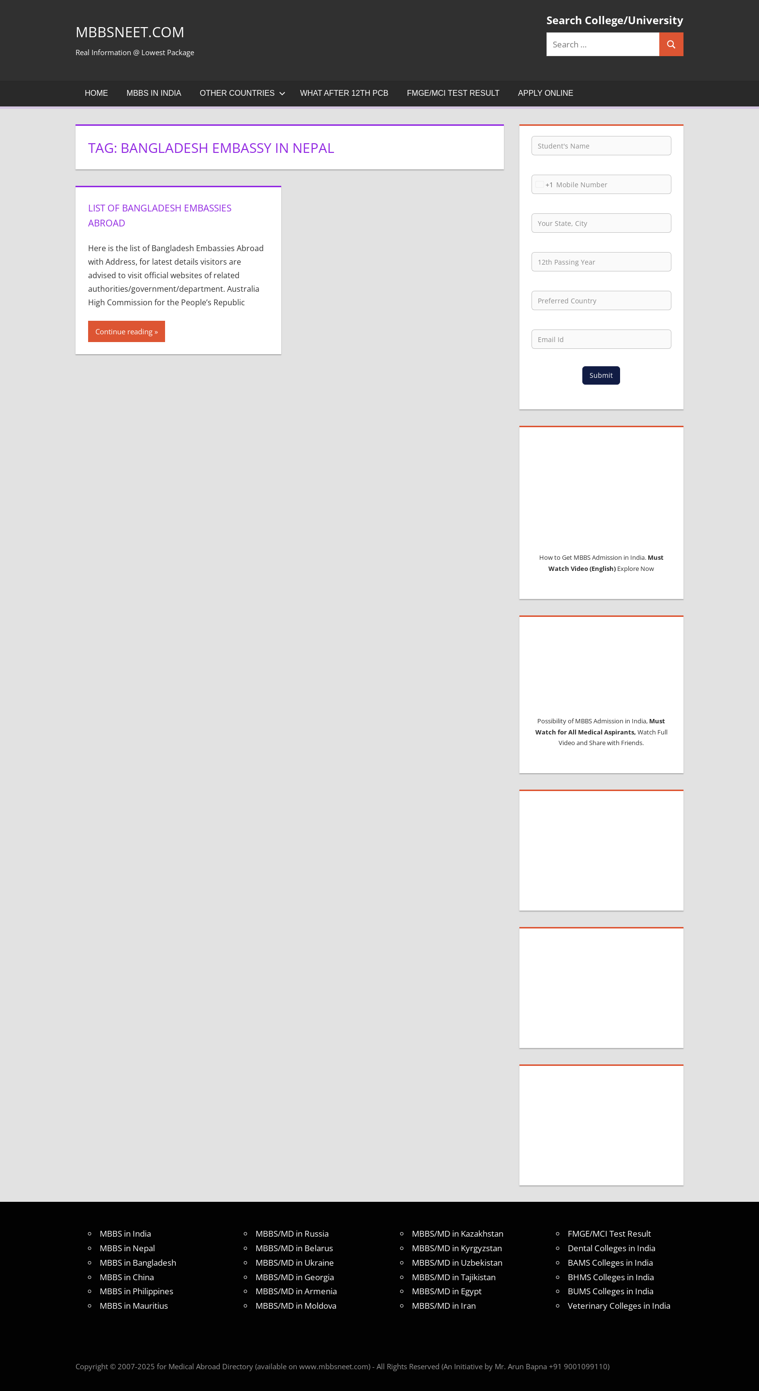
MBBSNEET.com (143, 31)
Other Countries (243, 93)
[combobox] (542, 184)
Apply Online (545, 93)
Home (96, 93)
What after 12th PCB (344, 93)
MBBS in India (154, 93)
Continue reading (123, 331)
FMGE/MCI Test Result (453, 93)
